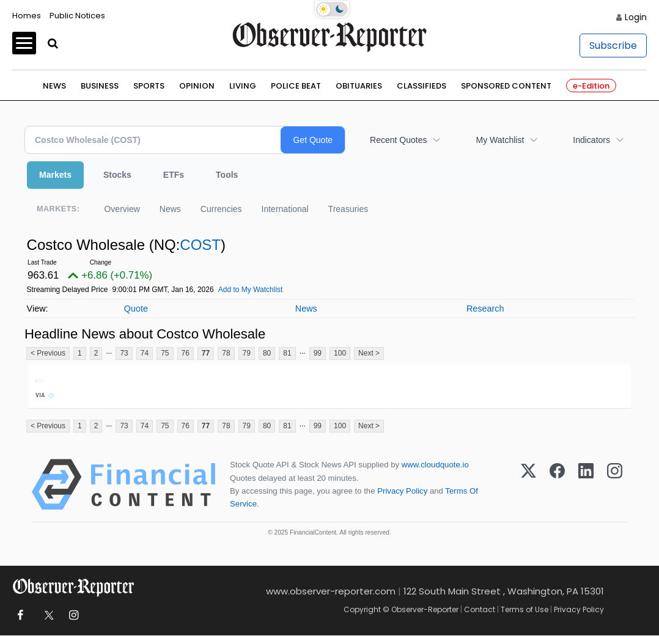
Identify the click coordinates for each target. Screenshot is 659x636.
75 (165, 353)
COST (200, 244)
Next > (369, 353)
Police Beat (296, 86)
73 (124, 353)
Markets (55, 175)
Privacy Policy (402, 490)
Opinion (197, 86)
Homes (26, 15)
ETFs (173, 175)
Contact (479, 609)
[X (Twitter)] (528, 485)
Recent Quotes (398, 140)
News (54, 86)
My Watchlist (500, 140)
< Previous (48, 353)
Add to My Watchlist (250, 289)
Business (100, 86)
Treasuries (348, 209)
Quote (136, 308)
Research (485, 308)
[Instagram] (614, 485)
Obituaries (359, 86)
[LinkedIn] (585, 485)
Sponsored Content (506, 86)
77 (206, 353)
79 (247, 353)
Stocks (117, 175)
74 (145, 353)
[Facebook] (557, 485)
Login (636, 17)
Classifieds (421, 86)
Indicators (591, 140)
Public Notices (77, 15)
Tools (227, 175)
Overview (121, 209)
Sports (148, 86)
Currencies (221, 209)
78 (226, 353)
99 (318, 353)
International (285, 209)
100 (340, 353)
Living (242, 86)
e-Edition (591, 86)
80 (267, 353)
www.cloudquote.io (435, 465)
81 (287, 353)
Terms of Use (524, 609)
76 (186, 353)
